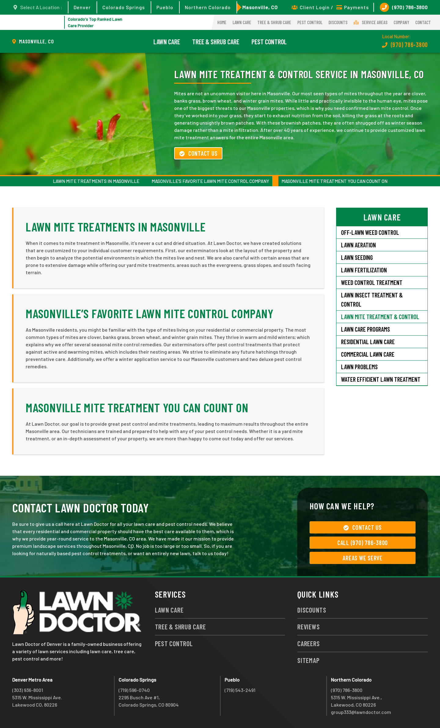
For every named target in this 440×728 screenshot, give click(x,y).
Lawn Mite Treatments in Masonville (96, 181)
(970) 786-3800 (404, 7)
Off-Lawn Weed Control (370, 232)
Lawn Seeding (357, 257)
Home (221, 22)
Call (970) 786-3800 (362, 542)
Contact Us (198, 153)
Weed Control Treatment (371, 282)
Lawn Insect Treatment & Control (372, 299)
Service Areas (370, 22)
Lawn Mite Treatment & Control (380, 316)
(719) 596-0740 (134, 690)
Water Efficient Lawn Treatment (380, 379)
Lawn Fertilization (364, 270)
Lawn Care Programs (365, 329)
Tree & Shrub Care (274, 22)
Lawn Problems (359, 366)
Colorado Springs (123, 7)
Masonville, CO (260, 7)
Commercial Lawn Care (367, 354)
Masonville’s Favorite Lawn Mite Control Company (210, 181)
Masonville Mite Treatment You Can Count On (334, 181)
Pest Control (309, 22)
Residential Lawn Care (368, 341)
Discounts (337, 22)
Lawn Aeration (359, 245)
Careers (308, 643)
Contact (423, 22)
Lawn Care (242, 22)
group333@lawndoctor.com (361, 712)
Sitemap (308, 660)
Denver (82, 7)
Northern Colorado (208, 7)
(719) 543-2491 (240, 690)
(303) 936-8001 (27, 690)
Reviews (308, 627)
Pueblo (164, 7)
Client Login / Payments (330, 7)
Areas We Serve (363, 558)
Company (401, 22)
